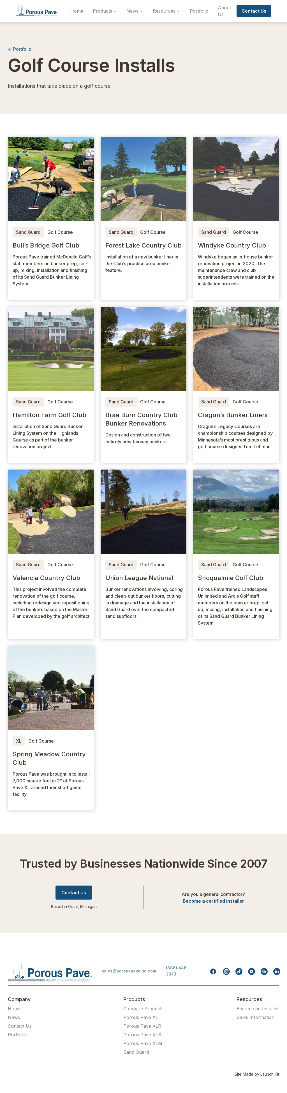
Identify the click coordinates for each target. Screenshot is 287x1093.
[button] (105, 11)
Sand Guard (28, 232)
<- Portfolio (19, 49)
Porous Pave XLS (142, 1034)
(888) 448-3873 (177, 970)
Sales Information (255, 1017)
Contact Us (20, 1026)
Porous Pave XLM (142, 1043)
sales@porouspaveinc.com (129, 971)
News (14, 1017)
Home (76, 11)
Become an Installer (258, 1008)
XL (19, 741)
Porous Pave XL (140, 1017)
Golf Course (60, 232)
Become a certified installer (213, 901)
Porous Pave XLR (142, 1026)
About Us (224, 11)
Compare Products (143, 1008)
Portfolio (199, 11)
